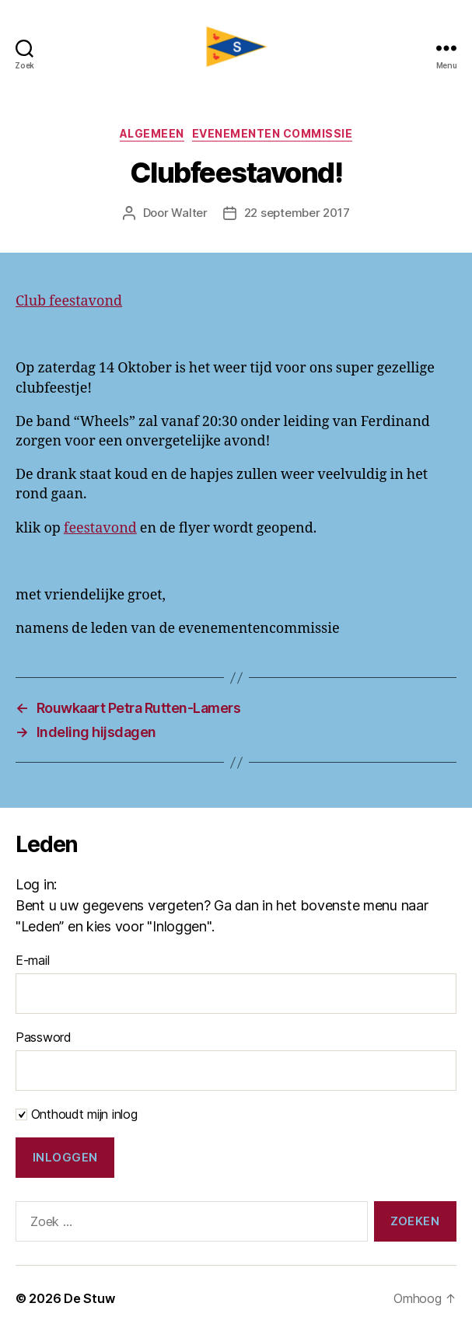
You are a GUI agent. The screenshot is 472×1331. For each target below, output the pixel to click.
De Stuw (89, 1298)
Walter (189, 212)
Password (44, 1037)
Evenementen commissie (272, 133)
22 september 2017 (297, 212)
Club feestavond (69, 301)
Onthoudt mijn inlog (77, 1114)
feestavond (100, 528)
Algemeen (152, 133)
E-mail (32, 960)
